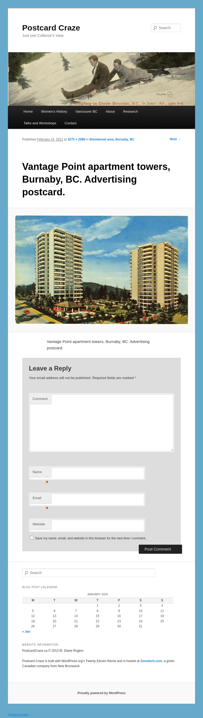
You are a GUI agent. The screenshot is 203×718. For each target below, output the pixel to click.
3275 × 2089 (76, 139)
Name (40, 473)
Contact (71, 123)
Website (39, 524)
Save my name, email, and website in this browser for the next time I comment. (90, 538)
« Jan (26, 631)
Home (28, 111)
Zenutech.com (151, 661)
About (110, 111)
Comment (40, 399)
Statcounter (18, 714)
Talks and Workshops (40, 123)
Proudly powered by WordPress (101, 693)
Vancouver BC (86, 111)
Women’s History (54, 111)
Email (40, 499)
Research (130, 111)
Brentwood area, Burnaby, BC (111, 139)
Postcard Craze (51, 27)
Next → (175, 139)
